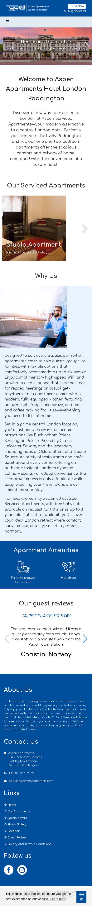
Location (13, 831)
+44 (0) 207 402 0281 (76, 11)
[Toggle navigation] (7, 22)
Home (11, 805)
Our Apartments (18, 811)
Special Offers (17, 818)
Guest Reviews (17, 837)
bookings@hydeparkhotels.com (31, 781)
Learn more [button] (58, 899)
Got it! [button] (81, 897)
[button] (87, 46)
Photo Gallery (16, 824)
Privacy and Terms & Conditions (29, 844)
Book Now (77, 6)
